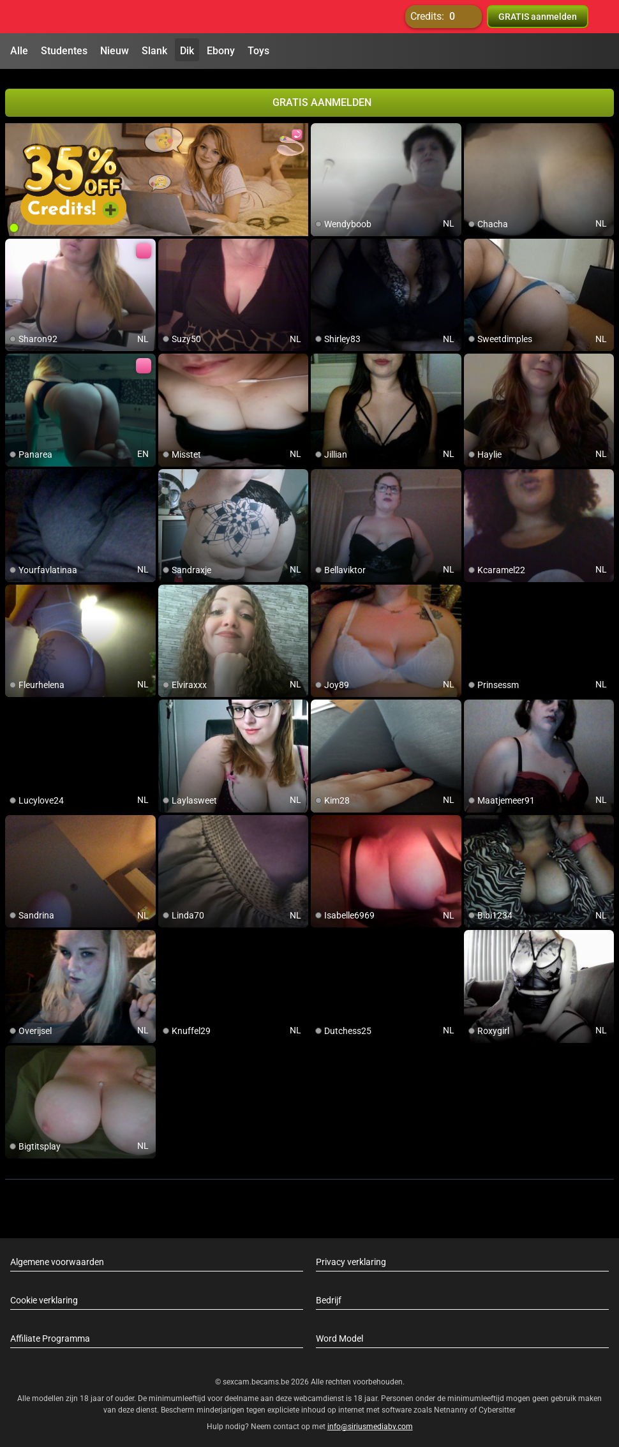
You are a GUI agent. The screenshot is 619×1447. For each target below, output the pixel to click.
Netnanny (452, 1404)
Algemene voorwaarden (57, 1256)
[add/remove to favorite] (321, 128)
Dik (187, 51)
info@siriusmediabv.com (370, 1420)
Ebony (221, 51)
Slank (154, 51)
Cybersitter (497, 1404)
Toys (258, 51)
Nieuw (114, 51)
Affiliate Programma (50, 1333)
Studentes (64, 51)
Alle (19, 51)
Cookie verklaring (44, 1294)
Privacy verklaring (351, 1256)
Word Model (339, 1333)
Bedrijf (328, 1294)
